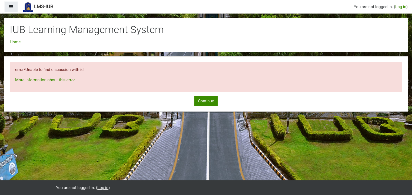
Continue (206, 101)
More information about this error (45, 79)
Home (15, 42)
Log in (400, 6)
